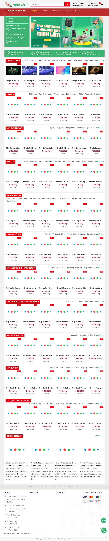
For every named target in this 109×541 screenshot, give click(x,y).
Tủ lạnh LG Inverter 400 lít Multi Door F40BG (13, 114)
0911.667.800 (78, 3)
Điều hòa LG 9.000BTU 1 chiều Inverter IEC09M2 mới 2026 (63, 182)
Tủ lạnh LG (33, 94)
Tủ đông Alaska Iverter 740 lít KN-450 (46, 254)
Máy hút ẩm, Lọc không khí (16, 38)
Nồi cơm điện (71, 404)
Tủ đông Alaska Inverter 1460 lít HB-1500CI (79, 254)
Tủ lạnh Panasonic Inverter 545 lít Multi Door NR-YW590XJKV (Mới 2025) (96, 114)
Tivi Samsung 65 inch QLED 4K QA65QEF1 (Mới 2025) (30, 81)
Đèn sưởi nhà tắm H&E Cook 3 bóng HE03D (96, 355)
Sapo (71, 539)
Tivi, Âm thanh (29, 60)
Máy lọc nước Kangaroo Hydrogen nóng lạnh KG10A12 (79, 322)
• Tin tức (71, 487)
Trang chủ (34, 11)
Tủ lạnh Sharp (59, 94)
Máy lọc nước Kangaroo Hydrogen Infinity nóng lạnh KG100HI (30, 322)
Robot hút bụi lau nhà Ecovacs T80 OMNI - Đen (46, 423)
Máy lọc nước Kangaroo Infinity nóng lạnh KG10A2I (63, 322)
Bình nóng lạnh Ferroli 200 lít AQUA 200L (30, 221)
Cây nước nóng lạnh (85, 301)
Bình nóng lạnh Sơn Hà (68, 198)
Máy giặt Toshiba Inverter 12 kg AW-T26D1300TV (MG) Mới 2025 (46, 148)
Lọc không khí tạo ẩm (74, 268)
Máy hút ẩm (88, 268)
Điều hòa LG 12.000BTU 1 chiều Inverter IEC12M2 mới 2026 (46, 182)
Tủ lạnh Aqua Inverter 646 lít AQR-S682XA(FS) (63, 114)
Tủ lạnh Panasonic (86, 94)
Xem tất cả (98, 60)
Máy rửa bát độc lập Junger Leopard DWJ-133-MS (63, 388)
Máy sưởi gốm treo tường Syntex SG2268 (63, 355)
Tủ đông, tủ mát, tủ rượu (15, 34)
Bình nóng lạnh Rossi (32, 198)
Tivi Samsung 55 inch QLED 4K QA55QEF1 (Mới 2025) (46, 81)
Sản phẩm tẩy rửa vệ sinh (69, 368)
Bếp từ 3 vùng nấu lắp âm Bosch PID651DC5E (96, 423)
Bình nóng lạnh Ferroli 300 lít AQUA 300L (13, 221)
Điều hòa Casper (74, 161)
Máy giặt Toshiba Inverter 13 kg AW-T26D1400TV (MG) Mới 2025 (30, 148)
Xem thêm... (9, 45)
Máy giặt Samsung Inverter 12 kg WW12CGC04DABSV (96, 148)
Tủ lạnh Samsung (45, 94)
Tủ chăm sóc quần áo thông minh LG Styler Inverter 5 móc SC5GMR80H (13, 148)
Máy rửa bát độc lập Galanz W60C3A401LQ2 (13, 388)
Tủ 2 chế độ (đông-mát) (76, 234)
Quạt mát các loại (35, 404)
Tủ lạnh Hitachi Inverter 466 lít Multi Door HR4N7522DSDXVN (30, 114)
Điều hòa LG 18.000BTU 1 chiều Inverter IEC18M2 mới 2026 (30, 182)
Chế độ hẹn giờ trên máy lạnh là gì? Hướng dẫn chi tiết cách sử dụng (17, 465)
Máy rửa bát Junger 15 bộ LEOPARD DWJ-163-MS (96, 388)
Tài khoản (91, 3)
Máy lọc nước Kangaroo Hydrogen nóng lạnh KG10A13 (13, 322)
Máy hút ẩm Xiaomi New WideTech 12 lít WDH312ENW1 (13, 288)
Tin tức (68, 11)
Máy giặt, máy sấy (13, 25)
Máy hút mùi (59, 404)
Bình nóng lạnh (12, 41)
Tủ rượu (90, 234)
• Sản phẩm (62, 487)
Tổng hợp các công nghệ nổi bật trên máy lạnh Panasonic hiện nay (66, 465)
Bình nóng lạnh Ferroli (50, 198)
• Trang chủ (44, 487)
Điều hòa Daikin (30, 161)
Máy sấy (52, 128)
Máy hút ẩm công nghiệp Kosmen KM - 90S (96, 288)
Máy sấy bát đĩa (87, 368)
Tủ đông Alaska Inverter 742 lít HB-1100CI (96, 254)
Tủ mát (47, 234)
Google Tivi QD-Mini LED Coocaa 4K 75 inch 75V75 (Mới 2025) (79, 81)
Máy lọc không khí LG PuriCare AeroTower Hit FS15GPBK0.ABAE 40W (63, 288)
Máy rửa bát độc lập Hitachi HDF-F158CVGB (30, 388)
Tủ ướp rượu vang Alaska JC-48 (30, 254)
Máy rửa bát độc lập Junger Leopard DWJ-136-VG (46, 388)
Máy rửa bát (53, 368)
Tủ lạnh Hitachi (71, 94)
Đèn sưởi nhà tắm (86, 335)
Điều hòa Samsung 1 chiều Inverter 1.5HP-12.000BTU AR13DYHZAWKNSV (79, 182)
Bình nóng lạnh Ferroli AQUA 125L (63, 221)
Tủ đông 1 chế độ (59, 234)
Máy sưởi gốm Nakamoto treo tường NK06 (46, 355)
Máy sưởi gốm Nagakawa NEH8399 (13, 355)
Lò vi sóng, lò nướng (85, 404)
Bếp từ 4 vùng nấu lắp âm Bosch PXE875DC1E (79, 423)
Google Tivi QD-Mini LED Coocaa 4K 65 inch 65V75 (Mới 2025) (96, 81)
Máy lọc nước (71, 301)
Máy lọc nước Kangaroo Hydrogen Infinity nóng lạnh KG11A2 (46, 322)
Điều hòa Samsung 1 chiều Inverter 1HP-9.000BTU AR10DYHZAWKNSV (96, 182)
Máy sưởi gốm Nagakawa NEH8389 (30, 355)
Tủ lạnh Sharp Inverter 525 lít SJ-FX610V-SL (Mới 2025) (46, 114)
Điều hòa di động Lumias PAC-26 (13, 182)
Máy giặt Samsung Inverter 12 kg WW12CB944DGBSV (79, 148)
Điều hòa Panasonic (45, 161)
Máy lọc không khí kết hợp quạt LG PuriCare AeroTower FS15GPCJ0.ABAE (79, 288)
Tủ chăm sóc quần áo (85, 128)
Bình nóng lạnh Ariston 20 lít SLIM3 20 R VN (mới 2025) (96, 221)
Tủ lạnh (10, 18)
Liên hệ (78, 11)
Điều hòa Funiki (60, 161)
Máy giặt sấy (70, 128)
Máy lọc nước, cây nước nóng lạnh (17, 30)
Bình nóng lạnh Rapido (87, 198)
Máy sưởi (74, 335)
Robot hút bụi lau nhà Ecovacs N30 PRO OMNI (30, 423)
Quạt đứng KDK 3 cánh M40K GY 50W (13, 423)
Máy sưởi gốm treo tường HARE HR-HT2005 (79, 355)
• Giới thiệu (53, 487)
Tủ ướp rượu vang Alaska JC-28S (13, 254)
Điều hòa (11, 21)
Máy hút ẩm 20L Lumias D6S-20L (46, 288)
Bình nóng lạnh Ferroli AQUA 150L (46, 221)
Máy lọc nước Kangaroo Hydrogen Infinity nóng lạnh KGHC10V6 (96, 322)
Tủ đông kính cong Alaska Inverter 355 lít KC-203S (63, 254)
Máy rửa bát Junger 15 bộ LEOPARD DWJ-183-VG (79, 388)
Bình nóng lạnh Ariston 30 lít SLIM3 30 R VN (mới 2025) (79, 221)
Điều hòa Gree (87, 161)
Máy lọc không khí (57, 268)
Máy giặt (60, 128)
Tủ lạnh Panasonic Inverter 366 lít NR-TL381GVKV (79, 114)
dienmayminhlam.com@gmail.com (19, 533)
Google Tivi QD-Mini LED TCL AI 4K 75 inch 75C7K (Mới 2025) (13, 81)
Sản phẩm (57, 11)
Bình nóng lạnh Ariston (14, 198)
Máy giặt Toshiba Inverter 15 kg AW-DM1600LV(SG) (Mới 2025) (63, 148)
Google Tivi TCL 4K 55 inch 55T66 (63, 81)
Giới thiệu (45, 11)
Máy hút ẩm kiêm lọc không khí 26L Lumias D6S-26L (30, 288)
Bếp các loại (48, 404)
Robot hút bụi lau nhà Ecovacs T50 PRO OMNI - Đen (63, 423)
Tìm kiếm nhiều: (33, 487)
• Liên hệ (78, 487)
